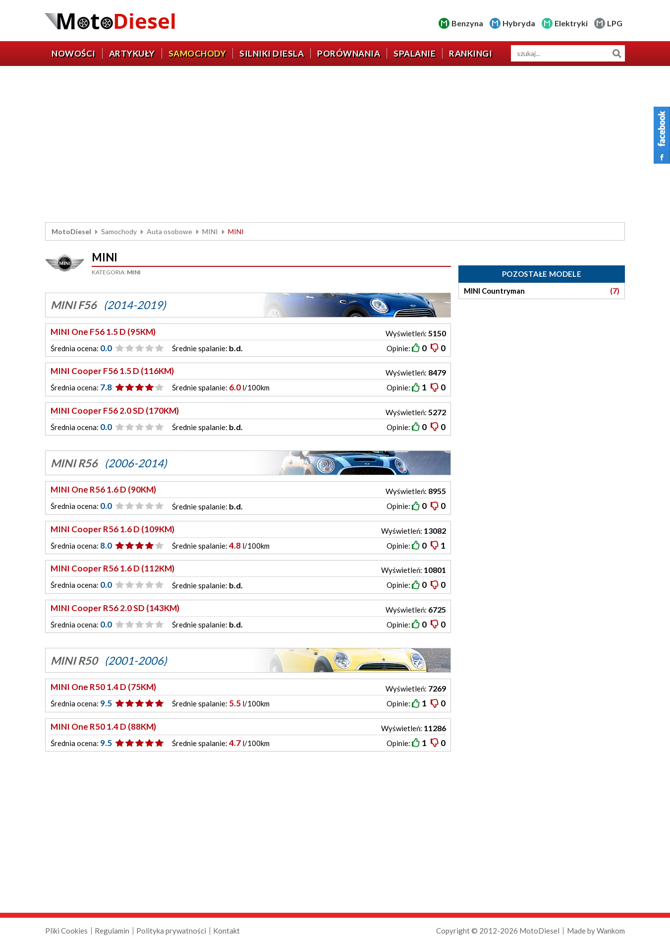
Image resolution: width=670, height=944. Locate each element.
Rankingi (470, 53)
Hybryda (518, 23)
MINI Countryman (541, 291)
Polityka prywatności (171, 930)
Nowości (74, 53)
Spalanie (414, 53)
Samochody (197, 53)
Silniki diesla (271, 53)
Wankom (611, 930)
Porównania (348, 53)
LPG (614, 23)
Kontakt (226, 930)
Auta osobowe (169, 231)
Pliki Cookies (66, 930)
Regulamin (112, 930)
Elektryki (571, 23)
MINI (210, 231)
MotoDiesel (71, 231)
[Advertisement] (335, 145)
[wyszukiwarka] (568, 53)
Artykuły (132, 53)
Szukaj (617, 53)
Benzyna (467, 23)
